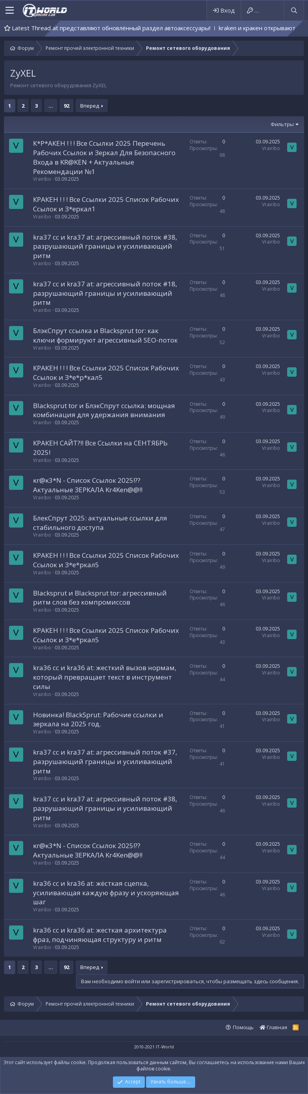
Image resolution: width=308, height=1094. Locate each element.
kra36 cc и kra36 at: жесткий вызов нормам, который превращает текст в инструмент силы (104, 677)
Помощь (243, 1027)
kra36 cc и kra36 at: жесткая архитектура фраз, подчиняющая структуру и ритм (100, 934)
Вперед (89, 105)
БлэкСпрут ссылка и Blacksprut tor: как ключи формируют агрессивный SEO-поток (105, 335)
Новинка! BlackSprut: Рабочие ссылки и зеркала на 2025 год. (98, 719)
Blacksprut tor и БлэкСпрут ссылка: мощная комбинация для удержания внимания (104, 410)
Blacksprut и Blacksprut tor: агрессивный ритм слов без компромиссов (100, 597)
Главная (273, 1027)
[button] (10, 10)
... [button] (50, 105)
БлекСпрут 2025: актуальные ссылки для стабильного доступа (100, 522)
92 (66, 105)
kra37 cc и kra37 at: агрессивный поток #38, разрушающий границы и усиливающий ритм (105, 246)
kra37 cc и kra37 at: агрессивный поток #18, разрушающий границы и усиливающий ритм (105, 293)
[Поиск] (294, 10)
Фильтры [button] (282, 124)
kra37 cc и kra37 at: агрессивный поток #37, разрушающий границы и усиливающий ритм (105, 761)
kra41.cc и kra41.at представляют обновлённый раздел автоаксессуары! (127, 28)
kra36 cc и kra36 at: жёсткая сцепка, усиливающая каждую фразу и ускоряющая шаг (106, 893)
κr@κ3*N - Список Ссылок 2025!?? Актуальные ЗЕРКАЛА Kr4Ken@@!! (87, 485)
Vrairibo (42, 179)
